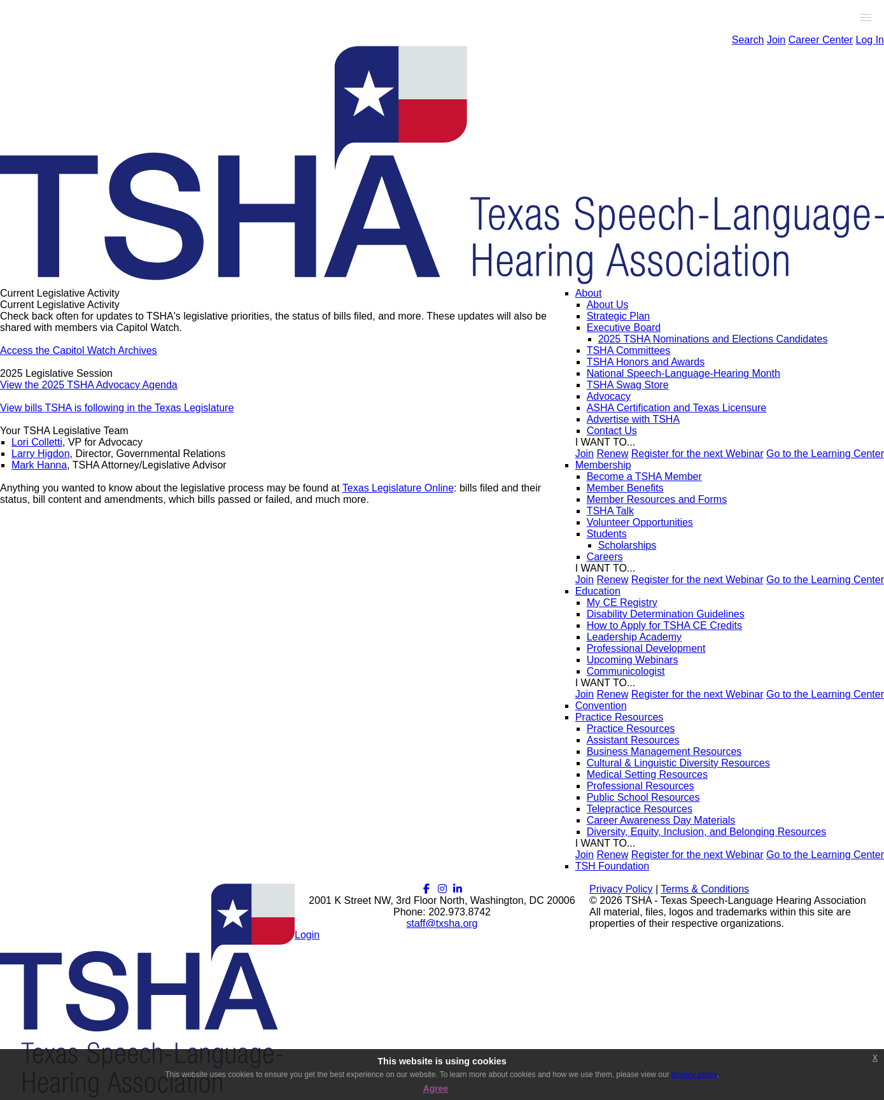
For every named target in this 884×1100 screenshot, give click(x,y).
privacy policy (694, 1074)
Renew (612, 453)
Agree (436, 1088)
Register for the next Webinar (697, 453)
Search (748, 39)
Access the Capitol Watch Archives (78, 350)
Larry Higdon (40, 453)
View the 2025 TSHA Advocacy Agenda (89, 384)
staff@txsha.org (442, 923)
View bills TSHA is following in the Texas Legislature (117, 407)
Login (307, 934)
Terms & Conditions (705, 889)
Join (776, 39)
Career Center (821, 39)
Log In (870, 39)
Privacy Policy (621, 889)
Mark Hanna (39, 465)
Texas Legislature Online (398, 488)
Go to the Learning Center (825, 453)
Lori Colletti (36, 442)
